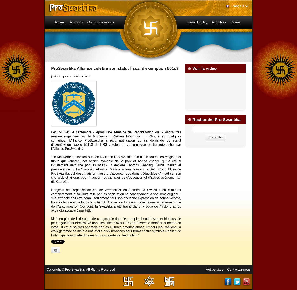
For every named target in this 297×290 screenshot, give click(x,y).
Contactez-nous (238, 269)
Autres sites (214, 269)
